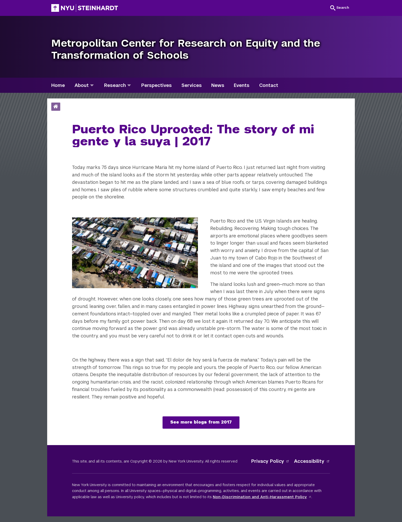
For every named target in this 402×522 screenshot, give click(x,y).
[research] (129, 85)
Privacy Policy (270, 461)
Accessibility (312, 461)
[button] (340, 7)
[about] (92, 85)
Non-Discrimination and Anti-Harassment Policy (262, 497)
